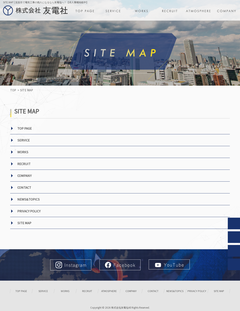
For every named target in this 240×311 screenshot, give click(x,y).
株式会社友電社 (119, 307)
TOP (13, 90)
